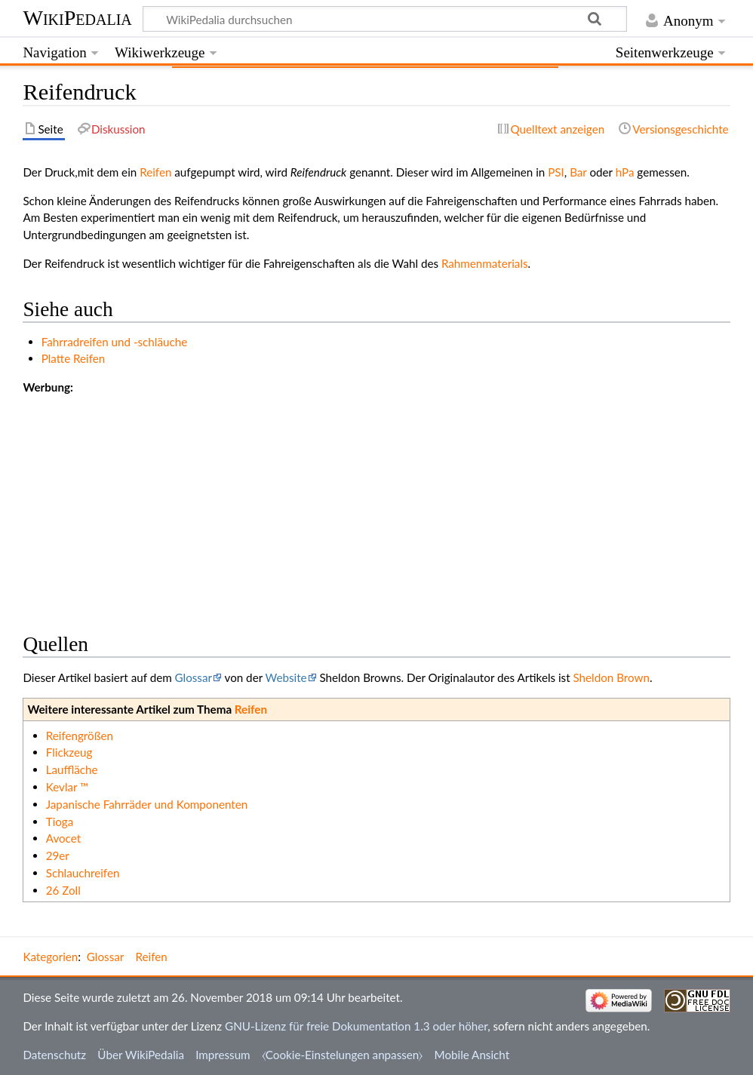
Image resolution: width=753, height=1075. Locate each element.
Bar (578, 172)
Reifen (155, 172)
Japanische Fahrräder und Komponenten (147, 804)
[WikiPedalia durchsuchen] (385, 19)
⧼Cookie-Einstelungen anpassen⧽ (342, 1054)
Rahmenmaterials (484, 263)
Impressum (222, 1054)
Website (286, 677)
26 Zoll (63, 890)
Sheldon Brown (611, 677)
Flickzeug (69, 752)
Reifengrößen (79, 735)
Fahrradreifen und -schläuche (114, 342)
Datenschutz (54, 1054)
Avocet (63, 838)
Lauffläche (72, 769)
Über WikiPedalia (140, 1054)
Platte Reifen (73, 358)
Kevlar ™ (67, 787)
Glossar (193, 677)
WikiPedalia (77, 17)
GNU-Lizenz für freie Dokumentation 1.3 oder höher (356, 1026)
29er (57, 855)
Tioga (60, 821)
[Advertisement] (376, 501)
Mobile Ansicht (472, 1054)
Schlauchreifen (83, 873)
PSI (556, 172)
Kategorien (50, 956)
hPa (625, 172)
